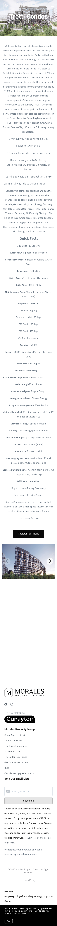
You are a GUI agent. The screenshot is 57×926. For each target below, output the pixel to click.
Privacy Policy (28, 879)
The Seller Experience (15, 756)
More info (32, 913)
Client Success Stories (15, 734)
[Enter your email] (32, 791)
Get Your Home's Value (16, 762)
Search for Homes (13, 740)
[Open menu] (52, 5)
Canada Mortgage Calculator (19, 773)
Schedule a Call (12, 751)
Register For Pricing (28, 533)
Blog (6, 767)
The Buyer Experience (15, 745)
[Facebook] (5, 704)
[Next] (50, 561)
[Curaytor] (19, 722)
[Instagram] (11, 704)
